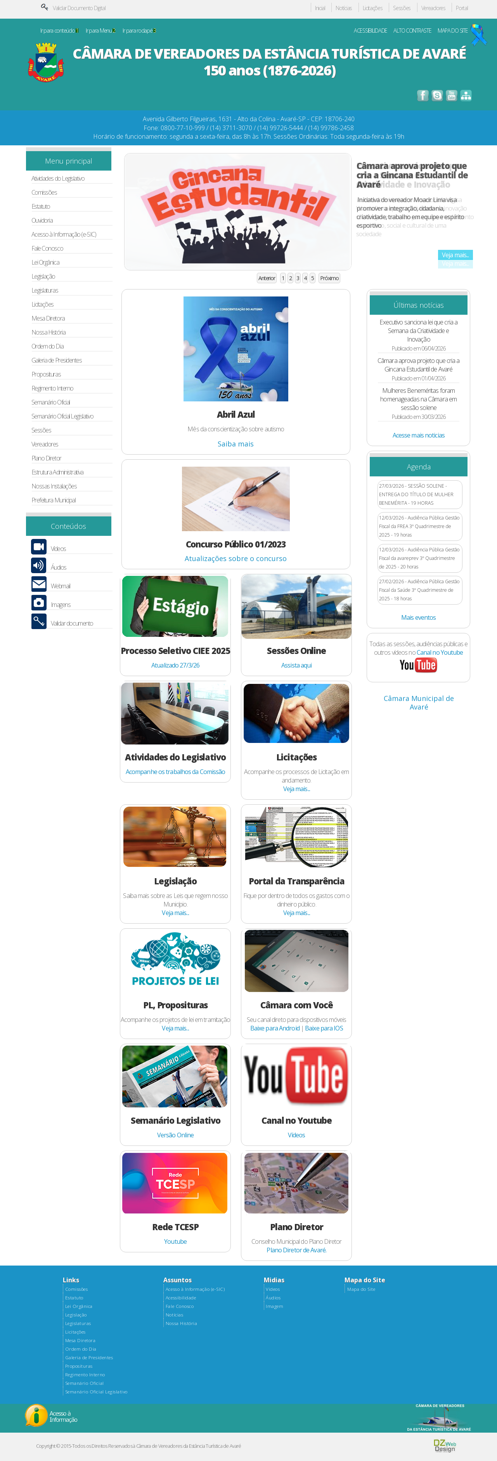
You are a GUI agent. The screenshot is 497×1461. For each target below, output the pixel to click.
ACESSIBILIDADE (370, 31)
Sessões (401, 8)
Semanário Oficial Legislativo (62, 416)
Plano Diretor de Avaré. (296, 1250)
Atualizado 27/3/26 (175, 665)
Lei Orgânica (45, 262)
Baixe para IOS (324, 1028)
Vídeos (58, 549)
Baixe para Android (275, 1028)
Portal (462, 8)
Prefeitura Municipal (53, 500)
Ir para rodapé (139, 31)
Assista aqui (296, 665)
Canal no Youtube (440, 652)
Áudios (58, 567)
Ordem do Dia (47, 346)
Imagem (274, 1306)
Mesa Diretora (48, 318)
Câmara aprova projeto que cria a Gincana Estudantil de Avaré (412, 175)
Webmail (60, 586)
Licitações (373, 8)
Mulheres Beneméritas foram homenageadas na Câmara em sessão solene (418, 399)
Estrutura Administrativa (57, 472)
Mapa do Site (361, 1289)
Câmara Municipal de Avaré (419, 702)
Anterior (266, 278)
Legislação (43, 276)
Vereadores (433, 8)
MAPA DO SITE (453, 31)
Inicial (320, 8)
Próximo (329, 278)
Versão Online (175, 1135)
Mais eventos (418, 617)
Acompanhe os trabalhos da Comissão (175, 771)
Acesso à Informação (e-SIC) (63, 234)
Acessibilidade (181, 1298)
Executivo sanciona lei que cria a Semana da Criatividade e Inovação (418, 330)
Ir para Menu (100, 31)
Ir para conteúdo (59, 31)
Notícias (344, 8)
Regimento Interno (52, 388)
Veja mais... (455, 255)
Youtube (175, 1241)
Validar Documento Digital (79, 8)
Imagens (61, 604)
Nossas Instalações (54, 486)
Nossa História (48, 332)
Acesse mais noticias (419, 435)
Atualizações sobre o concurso (236, 558)
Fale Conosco (47, 248)
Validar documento (72, 623)
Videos (273, 1289)
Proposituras (46, 374)
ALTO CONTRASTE (412, 31)
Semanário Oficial (50, 402)
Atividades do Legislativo (58, 178)
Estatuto (40, 206)
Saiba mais (236, 443)
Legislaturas (44, 290)
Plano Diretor (46, 458)
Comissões (44, 192)
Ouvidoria (42, 220)
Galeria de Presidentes (56, 360)
